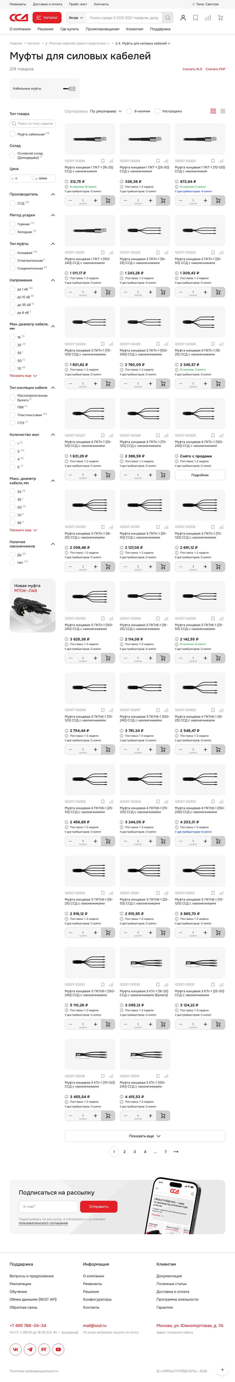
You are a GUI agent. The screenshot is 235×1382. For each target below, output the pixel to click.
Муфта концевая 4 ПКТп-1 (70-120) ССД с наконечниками (143, 444)
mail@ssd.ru (94, 1325)
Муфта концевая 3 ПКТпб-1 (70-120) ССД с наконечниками (89, 718)
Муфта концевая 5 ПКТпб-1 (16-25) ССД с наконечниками (89, 901)
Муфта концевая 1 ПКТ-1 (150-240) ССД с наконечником (87, 261)
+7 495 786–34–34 (28, 1325)
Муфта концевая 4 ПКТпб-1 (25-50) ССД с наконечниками (89, 810)
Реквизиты (18, 4)
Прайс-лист (78, 4)
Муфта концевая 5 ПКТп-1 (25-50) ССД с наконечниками (143, 535)
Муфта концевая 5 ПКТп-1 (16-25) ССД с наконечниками (88, 535)
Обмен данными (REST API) (33, 1299)
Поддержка (160, 29)
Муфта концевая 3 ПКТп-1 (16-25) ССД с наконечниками (143, 261)
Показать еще (145, 1136)
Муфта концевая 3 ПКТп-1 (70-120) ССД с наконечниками (88, 352)
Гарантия (165, 1307)
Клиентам (134, 29)
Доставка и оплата (47, 4)
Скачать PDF (215, 69)
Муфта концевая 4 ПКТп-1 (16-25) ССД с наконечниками (198, 352)
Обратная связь (23, 1307)
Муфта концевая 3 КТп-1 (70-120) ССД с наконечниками (90, 1084)
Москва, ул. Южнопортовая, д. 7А (190, 1325)
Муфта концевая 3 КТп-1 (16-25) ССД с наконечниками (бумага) (144, 993)
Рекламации (20, 1283)
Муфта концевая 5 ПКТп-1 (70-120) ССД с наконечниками (198, 535)
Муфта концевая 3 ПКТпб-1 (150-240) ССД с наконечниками (145, 718)
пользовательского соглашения (43, 1223)
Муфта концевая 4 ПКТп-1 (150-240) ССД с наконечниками (199, 444)
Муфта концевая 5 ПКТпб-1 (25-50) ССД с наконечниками (144, 901)
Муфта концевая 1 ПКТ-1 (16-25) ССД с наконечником (89, 169)
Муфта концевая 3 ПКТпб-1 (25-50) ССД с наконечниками (199, 627)
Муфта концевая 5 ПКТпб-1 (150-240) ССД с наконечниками (90, 993)
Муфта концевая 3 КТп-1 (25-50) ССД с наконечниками (199, 993)
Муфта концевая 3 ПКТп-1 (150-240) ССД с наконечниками (144, 352)
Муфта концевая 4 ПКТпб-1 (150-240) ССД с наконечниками (200, 810)
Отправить (98, 1206)
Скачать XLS (192, 69)
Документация (169, 1276)
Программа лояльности (178, 1299)
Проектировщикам (102, 29)
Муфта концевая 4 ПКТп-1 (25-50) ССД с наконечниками (88, 444)
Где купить (69, 29)
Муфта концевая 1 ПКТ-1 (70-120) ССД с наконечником (200, 169)
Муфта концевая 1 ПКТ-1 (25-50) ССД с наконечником (144, 169)
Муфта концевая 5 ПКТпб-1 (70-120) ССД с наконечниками (199, 901)
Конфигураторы (97, 1299)
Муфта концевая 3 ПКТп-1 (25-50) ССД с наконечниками (198, 261)
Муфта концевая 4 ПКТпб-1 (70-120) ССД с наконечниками (144, 810)
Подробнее (200, 475)
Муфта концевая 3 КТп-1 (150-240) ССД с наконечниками (142, 1084)
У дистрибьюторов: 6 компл (193, 831)
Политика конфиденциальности (34, 1371)
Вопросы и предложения (32, 1276)
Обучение (18, 1291)
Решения (45, 29)
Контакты (101, 4)
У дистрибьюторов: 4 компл (193, 191)
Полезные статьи (172, 1283)
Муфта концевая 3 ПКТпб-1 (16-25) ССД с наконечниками (144, 627)
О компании (20, 29)
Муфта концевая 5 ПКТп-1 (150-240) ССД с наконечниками (89, 627)
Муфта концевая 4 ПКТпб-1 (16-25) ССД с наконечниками (199, 718)
